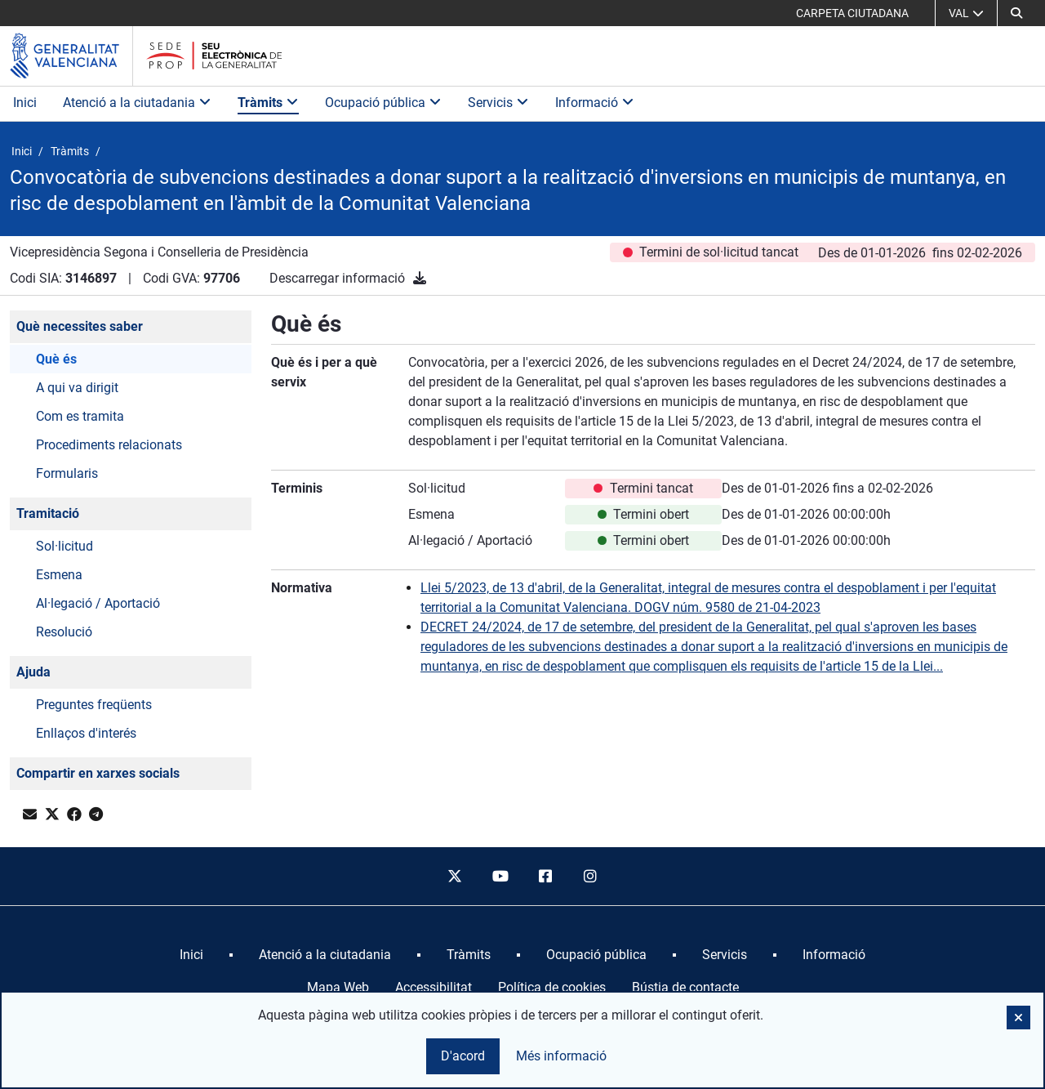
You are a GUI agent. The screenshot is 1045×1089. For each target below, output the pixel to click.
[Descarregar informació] (419, 278)
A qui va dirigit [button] (77, 387)
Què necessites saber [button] (79, 326)
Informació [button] (594, 102)
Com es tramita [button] (80, 416)
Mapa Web (338, 987)
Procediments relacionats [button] (109, 445)
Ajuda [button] (33, 672)
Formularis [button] (67, 473)
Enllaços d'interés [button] (86, 733)
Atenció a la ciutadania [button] (137, 102)
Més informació (561, 1056)
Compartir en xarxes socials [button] (98, 773)
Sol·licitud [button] (64, 546)
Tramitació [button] (47, 513)
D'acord (463, 1056)
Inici (25, 102)
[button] (1016, 13)
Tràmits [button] (268, 102)
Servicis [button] (498, 102)
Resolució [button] (64, 632)
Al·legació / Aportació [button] (98, 603)
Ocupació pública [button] (383, 102)
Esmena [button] (59, 574)
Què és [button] (56, 359)
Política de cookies (552, 987)
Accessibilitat (433, 987)
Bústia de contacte (685, 987)
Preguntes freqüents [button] (94, 704)
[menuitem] (191, 955)
